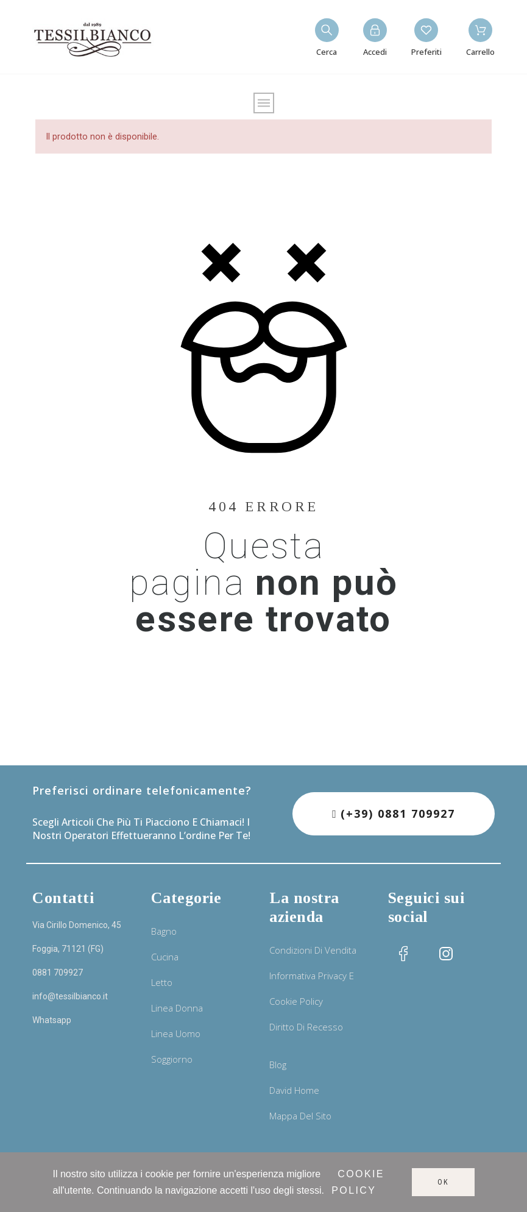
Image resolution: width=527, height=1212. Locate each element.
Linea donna (177, 1008)
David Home (294, 1090)
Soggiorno (172, 1059)
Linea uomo (175, 1033)
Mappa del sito (300, 1116)
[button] (393, 813)
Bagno (164, 931)
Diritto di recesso (306, 1027)
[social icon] (403, 953)
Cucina (165, 957)
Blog (277, 1064)
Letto (161, 982)
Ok (443, 1182)
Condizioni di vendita (312, 950)
